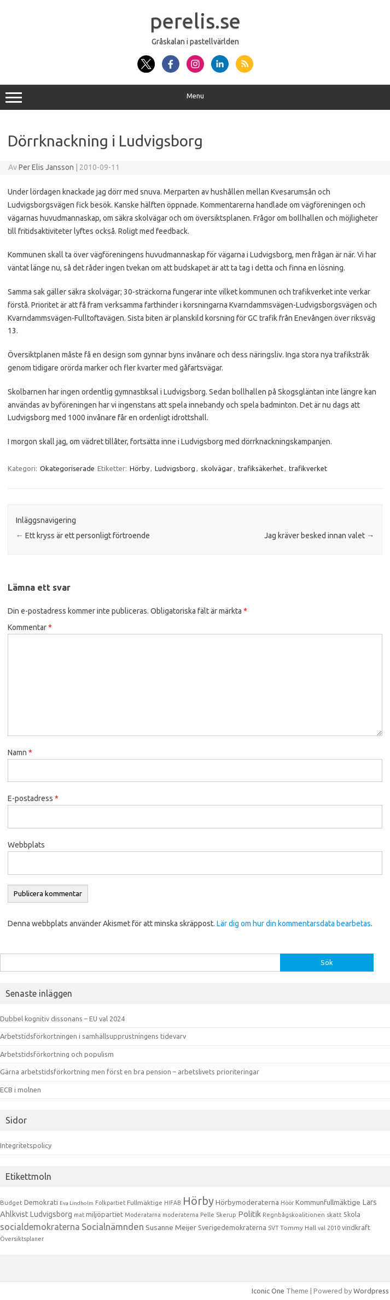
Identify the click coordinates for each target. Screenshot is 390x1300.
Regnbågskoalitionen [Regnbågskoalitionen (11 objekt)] (294, 1214)
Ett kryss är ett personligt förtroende (83, 535)
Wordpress (371, 1291)
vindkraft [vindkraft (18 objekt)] (356, 1227)
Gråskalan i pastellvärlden (195, 41)
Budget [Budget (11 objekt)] (11, 1202)
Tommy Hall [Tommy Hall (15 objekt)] (298, 1227)
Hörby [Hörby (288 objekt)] (198, 1201)
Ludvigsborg (175, 468)
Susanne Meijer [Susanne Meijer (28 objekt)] (170, 1227)
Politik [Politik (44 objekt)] (249, 1214)
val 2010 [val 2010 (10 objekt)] (329, 1228)
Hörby (139, 468)
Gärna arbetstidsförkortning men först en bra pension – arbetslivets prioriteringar (129, 1071)
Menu (195, 97)
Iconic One (268, 1291)
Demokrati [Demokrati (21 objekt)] (41, 1202)
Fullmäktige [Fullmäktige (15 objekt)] (144, 1202)
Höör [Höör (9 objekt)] (287, 1202)
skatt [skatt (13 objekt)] (334, 1214)
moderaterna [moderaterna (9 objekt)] (180, 1214)
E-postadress (33, 798)
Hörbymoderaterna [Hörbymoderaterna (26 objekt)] (247, 1202)
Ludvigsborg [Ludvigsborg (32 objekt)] (51, 1214)
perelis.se (195, 20)
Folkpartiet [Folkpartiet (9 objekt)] (110, 1202)
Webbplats (26, 844)
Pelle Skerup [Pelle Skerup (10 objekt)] (218, 1214)
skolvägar (216, 468)
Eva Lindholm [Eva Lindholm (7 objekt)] (77, 1203)
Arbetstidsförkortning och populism (57, 1054)
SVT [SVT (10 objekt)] (273, 1228)
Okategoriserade (67, 468)
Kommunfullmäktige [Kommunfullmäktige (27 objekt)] (327, 1202)
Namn (20, 752)
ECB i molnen (20, 1089)
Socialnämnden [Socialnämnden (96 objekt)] (113, 1226)
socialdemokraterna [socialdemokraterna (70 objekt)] (40, 1227)
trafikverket (308, 468)
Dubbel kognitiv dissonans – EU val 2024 (62, 1018)
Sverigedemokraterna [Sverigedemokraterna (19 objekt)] (232, 1227)
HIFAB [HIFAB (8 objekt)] (172, 1202)
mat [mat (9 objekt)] (79, 1214)
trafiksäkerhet (260, 468)
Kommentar (30, 627)
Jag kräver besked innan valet (319, 535)
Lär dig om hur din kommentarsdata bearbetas (294, 923)
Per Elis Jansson (46, 167)
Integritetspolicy (25, 1145)
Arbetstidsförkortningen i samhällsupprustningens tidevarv (93, 1036)
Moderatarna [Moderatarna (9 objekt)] (143, 1214)
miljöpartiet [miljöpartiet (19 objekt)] (104, 1214)
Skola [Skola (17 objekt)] (352, 1214)
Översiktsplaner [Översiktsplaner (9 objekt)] (22, 1239)
